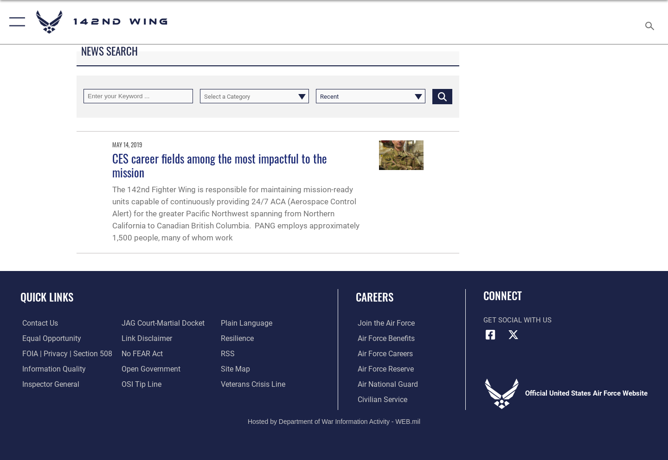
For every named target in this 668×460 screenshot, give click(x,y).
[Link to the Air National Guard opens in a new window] (384, 384)
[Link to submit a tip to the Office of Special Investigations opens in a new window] (139, 384)
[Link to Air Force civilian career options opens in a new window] (379, 399)
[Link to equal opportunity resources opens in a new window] (48, 338)
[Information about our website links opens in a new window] (145, 338)
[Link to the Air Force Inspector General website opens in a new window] (47, 384)
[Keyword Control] (138, 96)
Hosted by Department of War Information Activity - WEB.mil (334, 421)
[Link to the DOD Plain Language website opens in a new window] (244, 323)
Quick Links (46, 297)
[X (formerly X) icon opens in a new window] (513, 335)
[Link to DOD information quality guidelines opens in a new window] (50, 369)
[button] (15, 22)
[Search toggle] (651, 22)
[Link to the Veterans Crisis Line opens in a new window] (252, 384)
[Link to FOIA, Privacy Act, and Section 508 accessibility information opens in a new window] (62, 354)
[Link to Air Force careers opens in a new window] (383, 354)
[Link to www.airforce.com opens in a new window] (383, 323)
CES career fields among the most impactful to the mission (219, 165)
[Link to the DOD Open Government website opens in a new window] (148, 369)
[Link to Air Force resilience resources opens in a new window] (237, 338)
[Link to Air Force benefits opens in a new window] (383, 338)
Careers (374, 297)
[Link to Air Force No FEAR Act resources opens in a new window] (141, 354)
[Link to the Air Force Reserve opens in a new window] (383, 369)
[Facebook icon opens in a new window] (490, 335)
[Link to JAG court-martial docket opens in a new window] (161, 323)
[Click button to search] (442, 96)
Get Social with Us (517, 320)
